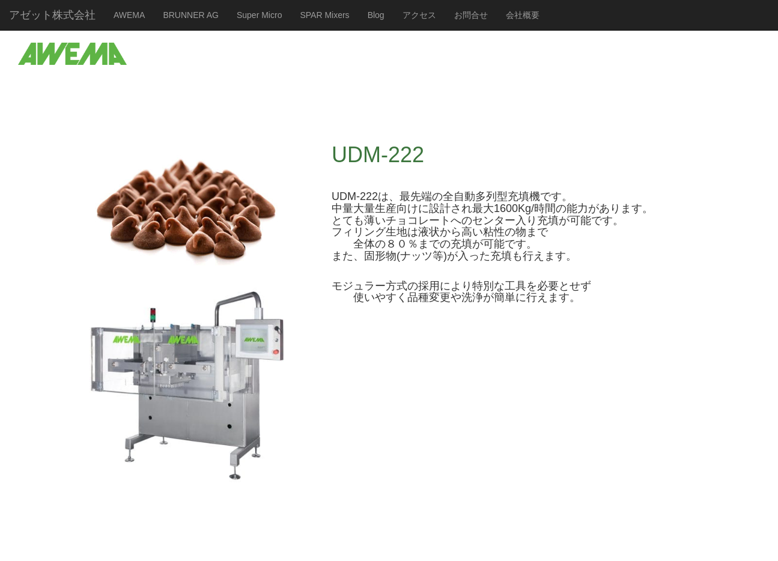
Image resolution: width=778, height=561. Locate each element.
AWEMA (129, 15)
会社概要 (522, 15)
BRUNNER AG (191, 15)
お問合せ (471, 15)
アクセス (419, 15)
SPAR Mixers (324, 15)
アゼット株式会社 (52, 15)
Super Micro (259, 15)
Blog (376, 15)
